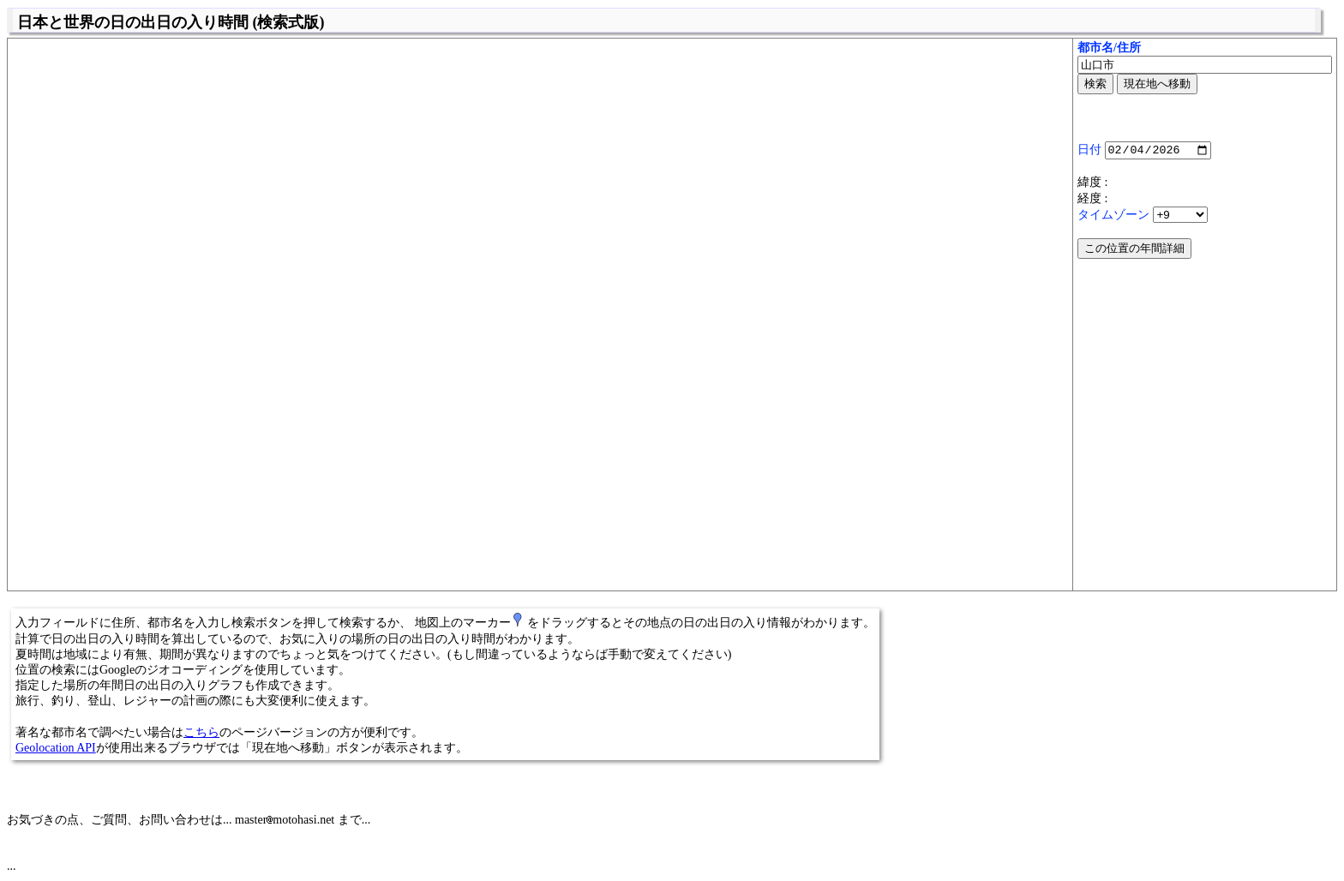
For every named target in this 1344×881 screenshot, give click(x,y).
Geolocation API (55, 747)
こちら (201, 732)
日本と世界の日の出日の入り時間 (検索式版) (171, 22)
